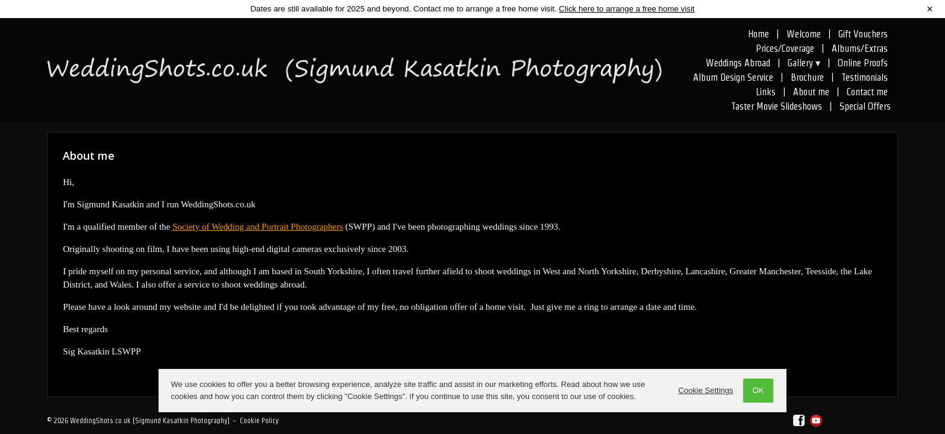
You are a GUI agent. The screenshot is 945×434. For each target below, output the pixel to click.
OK (757, 390)
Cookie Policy (259, 420)
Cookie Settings (704, 390)
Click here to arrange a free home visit (626, 8)
